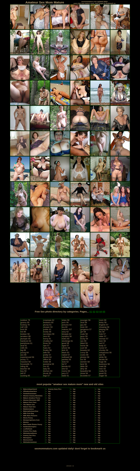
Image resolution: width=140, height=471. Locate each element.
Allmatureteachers (30, 391)
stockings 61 (67, 341)
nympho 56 (67, 336)
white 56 (103, 357)
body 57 (102, 345)
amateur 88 (25, 336)
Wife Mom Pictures (30, 415)
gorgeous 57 (86, 329)
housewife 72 (26, 364)
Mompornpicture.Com (31, 420)
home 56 (84, 345)
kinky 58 (102, 322)
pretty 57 (47, 355)
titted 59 (84, 343)
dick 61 (65, 350)
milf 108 (23, 327)
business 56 (104, 364)
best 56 (83, 364)
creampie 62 (48, 320)
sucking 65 (25, 376)
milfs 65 (23, 348)
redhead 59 (67, 357)
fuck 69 (23, 329)
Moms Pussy (28, 418)
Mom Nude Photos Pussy (32, 424)
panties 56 (66, 359)
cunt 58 (83, 348)
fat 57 (64, 364)
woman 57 (103, 339)
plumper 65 (25, 339)
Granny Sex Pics (29, 435)
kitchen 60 (47, 371)
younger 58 (85, 320)
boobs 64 (47, 357)
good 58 (65, 343)
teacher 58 (25, 369)
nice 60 (46, 336)
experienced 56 (27, 357)
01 (90, 311)
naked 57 (66, 355)
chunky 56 (103, 350)
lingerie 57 (103, 325)
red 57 (102, 343)
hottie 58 (47, 362)
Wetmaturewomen (30, 442)
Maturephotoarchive (30, 411)
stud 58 (83, 322)
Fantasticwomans (29, 393)
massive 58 (25, 362)
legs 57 (46, 376)
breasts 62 (85, 350)
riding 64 (24, 366)
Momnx (26, 422)
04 (100, 311)
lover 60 (84, 327)
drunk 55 (47, 373)
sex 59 (83, 341)
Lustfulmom (27, 429)
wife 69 (46, 352)
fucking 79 (25, 325)
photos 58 (84, 357)
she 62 (65, 369)
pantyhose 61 (26, 343)
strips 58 (65, 320)
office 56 (47, 359)
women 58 (85, 362)
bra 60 (64, 327)
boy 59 (23, 371)
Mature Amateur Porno (31, 398)
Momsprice (27, 438)
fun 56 (83, 359)
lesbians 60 (48, 322)
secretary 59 (48, 334)
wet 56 (102, 355)
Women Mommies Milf (31, 400)
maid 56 (102, 366)
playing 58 (103, 329)
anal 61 (23, 345)
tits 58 (101, 332)
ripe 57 (46, 345)
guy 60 (83, 325)
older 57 (102, 336)
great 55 (102, 373)
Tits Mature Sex (29, 404)
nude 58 (84, 334)
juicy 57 (65, 373)
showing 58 (104, 327)
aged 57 (65, 345)
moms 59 (66, 371)
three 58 (47, 343)
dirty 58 (83, 369)
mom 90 (102, 320)
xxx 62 (46, 366)
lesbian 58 (25, 334)
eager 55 (103, 376)
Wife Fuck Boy (28, 413)
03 (97, 311)
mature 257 (67, 329)
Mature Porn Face (29, 402)
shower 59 (48, 327)
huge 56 (102, 362)
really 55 (103, 371)
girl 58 (83, 332)
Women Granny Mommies (33, 396)
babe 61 (65, 376)
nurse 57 (103, 348)
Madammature (28, 409)
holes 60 (65, 339)
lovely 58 (47, 332)
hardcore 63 (25, 341)
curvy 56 (84, 352)
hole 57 (102, 334)
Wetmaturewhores (30, 433)
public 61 (47, 329)
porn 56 (65, 322)
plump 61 (47, 325)
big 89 (23, 350)
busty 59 (84, 339)
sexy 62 (65, 332)
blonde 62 (66, 366)
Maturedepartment (30, 389)
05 (104, 311)
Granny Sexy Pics (54, 389)
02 (94, 311)
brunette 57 (85, 376)
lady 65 (46, 369)
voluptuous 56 (105, 352)
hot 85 (23, 332)
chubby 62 (48, 341)
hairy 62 (46, 348)
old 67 (23, 373)
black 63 (65, 352)
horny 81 (47, 339)
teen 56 (102, 341)
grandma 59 (48, 364)
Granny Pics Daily (30, 431)
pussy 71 (24, 359)
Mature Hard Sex (29, 407)
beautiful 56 (85, 371)
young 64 (24, 352)
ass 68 (23, 355)
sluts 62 (65, 362)
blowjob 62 (66, 334)
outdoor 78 (25, 320)
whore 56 (66, 348)
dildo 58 (83, 366)
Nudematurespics (29, 426)
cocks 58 (84, 355)
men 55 (102, 369)
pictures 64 (67, 325)
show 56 (84, 373)
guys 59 (83, 336)
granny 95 (24, 322)
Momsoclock (28, 440)
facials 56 (103, 359)
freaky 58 (47, 350)
